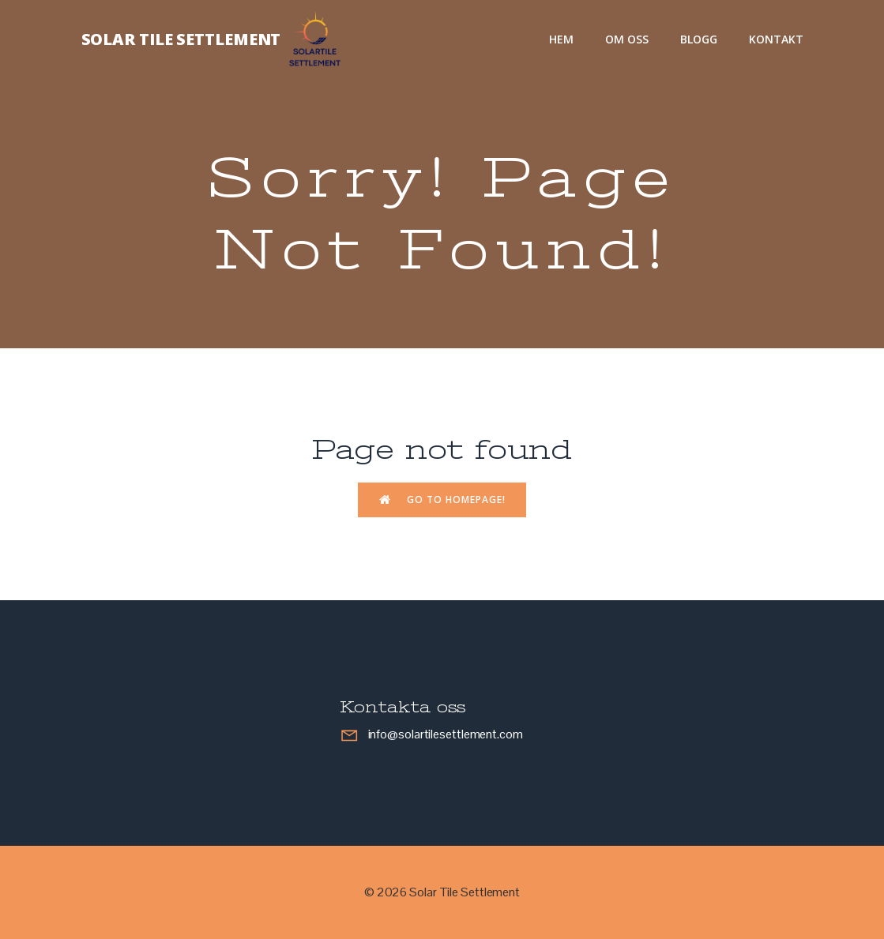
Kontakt (776, 39)
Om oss (627, 39)
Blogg (698, 39)
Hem (561, 39)
